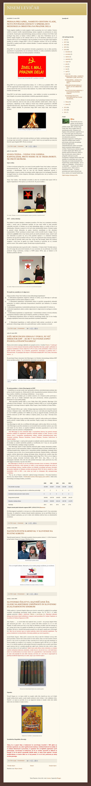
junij (66, 66)
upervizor (43, 507)
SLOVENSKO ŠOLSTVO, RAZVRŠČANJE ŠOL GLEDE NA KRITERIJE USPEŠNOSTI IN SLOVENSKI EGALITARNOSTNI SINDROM (31, 604)
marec (67, 74)
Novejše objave (11, 765)
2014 (65, 49)
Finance (48, 345)
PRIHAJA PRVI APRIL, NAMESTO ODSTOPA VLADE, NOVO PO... (74, 76)
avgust (67, 61)
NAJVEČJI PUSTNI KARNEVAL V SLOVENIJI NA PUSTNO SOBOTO (74, 92)
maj (66, 69)
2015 (65, 47)
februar (67, 102)
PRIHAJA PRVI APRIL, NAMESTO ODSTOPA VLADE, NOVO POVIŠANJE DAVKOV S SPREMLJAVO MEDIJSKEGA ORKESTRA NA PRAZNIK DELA (31, 23)
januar (67, 104)
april (66, 71)
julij (66, 64)
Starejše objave (52, 765)
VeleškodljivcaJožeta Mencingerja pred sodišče (36, 476)
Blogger (59, 778)
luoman (49, 778)
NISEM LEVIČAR (23, 7)
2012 (65, 110)
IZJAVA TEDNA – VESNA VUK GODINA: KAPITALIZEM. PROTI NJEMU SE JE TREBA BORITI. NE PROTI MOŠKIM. (32, 156)
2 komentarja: (21, 146)
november (68, 54)
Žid (73, 119)
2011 (65, 112)
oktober (67, 56)
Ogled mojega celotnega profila (70, 175)
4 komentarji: (21, 523)
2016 (65, 44)
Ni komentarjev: (21, 594)
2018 (65, 39)
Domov (32, 765)
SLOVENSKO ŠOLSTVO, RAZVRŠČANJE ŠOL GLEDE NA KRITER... (73, 97)
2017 (65, 42)
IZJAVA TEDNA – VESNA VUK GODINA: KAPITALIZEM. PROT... (73, 81)
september (68, 59)
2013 (65, 107)
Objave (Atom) (18, 768)
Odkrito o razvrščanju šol (37, 614)
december (68, 51)
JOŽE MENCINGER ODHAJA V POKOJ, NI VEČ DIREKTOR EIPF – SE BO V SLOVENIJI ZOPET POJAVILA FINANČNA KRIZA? (29, 338)
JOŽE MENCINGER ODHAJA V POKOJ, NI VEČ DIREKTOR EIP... (73, 87)
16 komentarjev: (21, 328)
